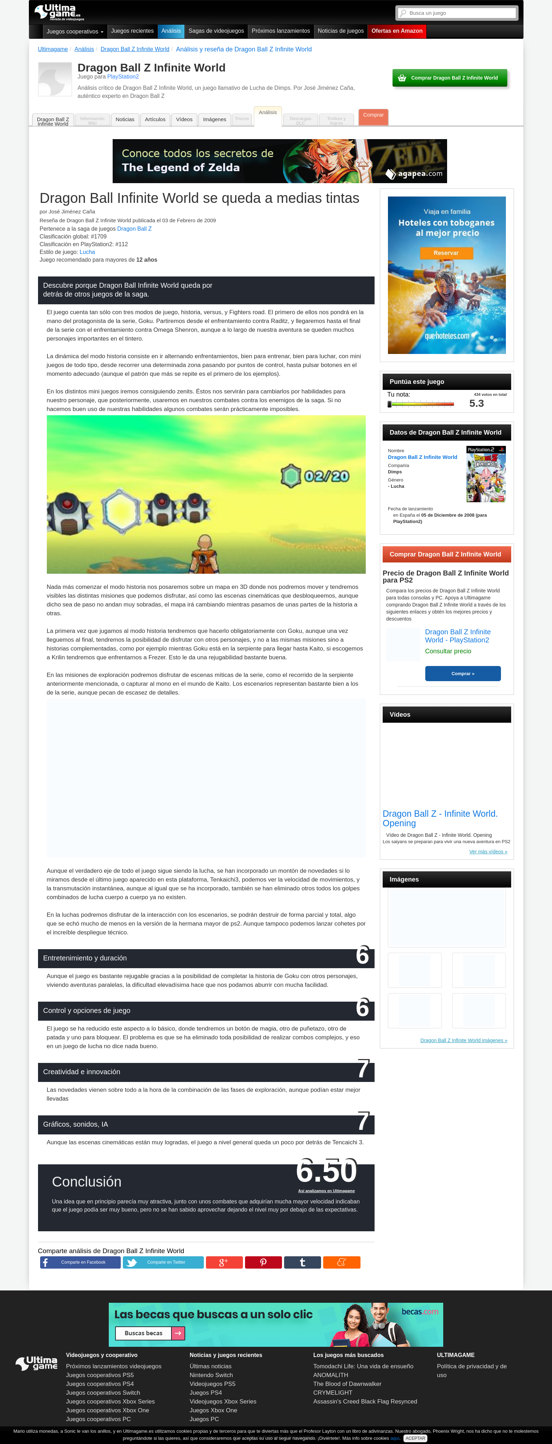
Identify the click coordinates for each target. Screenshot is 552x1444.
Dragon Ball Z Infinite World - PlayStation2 (458, 636)
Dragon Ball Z (134, 229)
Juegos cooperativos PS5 (100, 1375)
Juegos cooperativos (75, 32)
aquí (394, 1438)
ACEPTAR (415, 1438)
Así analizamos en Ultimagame (326, 1191)
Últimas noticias (211, 1366)
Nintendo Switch (211, 1375)
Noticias (125, 119)
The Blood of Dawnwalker (347, 1384)
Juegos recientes (132, 31)
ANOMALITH (330, 1375)
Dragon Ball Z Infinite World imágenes (461, 1040)
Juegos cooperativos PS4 (100, 1384)
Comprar (373, 115)
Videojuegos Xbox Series (223, 1401)
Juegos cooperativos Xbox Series (110, 1401)
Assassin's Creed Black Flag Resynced (365, 1401)
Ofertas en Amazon (396, 31)
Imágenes (214, 119)
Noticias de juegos (341, 31)
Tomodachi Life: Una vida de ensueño (363, 1366)
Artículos (155, 119)
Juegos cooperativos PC (98, 1419)
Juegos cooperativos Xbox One (107, 1410)
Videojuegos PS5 (213, 1384)
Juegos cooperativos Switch (103, 1392)
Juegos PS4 (206, 1392)
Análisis (171, 31)
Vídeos (184, 119)
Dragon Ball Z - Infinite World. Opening (440, 818)
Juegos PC (204, 1419)
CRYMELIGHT (332, 1392)
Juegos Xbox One (213, 1410)
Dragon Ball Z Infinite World (53, 121)
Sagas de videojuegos (216, 31)
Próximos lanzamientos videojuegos (114, 1366)
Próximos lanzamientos (281, 31)
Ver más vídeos (486, 851)
